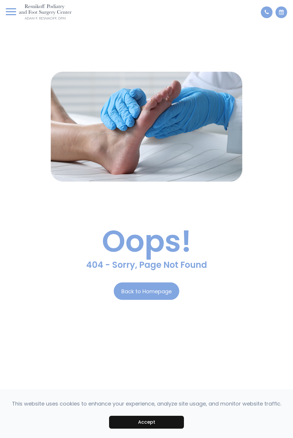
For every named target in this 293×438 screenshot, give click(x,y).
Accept (146, 422)
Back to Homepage (146, 291)
